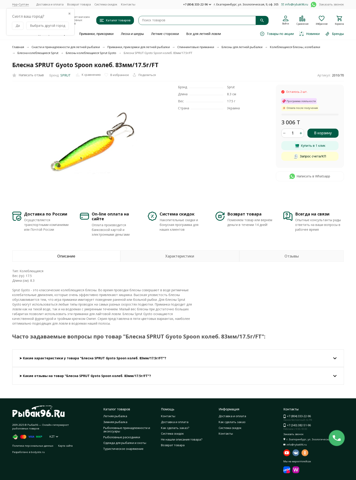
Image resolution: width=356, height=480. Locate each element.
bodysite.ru (38, 452)
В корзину (323, 132)
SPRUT (65, 75)
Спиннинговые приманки (195, 47)
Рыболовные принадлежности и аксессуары (126, 429)
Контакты (128, 4)
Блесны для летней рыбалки (242, 47)
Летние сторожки (165, 34)
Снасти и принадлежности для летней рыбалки (66, 47)
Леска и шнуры (132, 34)
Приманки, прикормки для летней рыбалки (138, 47)
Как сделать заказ (232, 422)
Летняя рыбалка (115, 416)
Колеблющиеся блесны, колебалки (295, 47)
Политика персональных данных (32, 445)
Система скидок (105, 4)
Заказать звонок (331, 4)
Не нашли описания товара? (181, 439)
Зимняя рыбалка (115, 422)
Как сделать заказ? (175, 428)
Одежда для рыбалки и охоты (124, 443)
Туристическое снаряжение (123, 449)
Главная (18, 47)
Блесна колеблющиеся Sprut (37, 53)
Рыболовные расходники (121, 437)
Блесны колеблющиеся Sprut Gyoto (91, 53)
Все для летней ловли (203, 34)
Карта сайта (65, 445)
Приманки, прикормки (96, 34)
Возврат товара (79, 4)
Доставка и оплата (50, 4)
